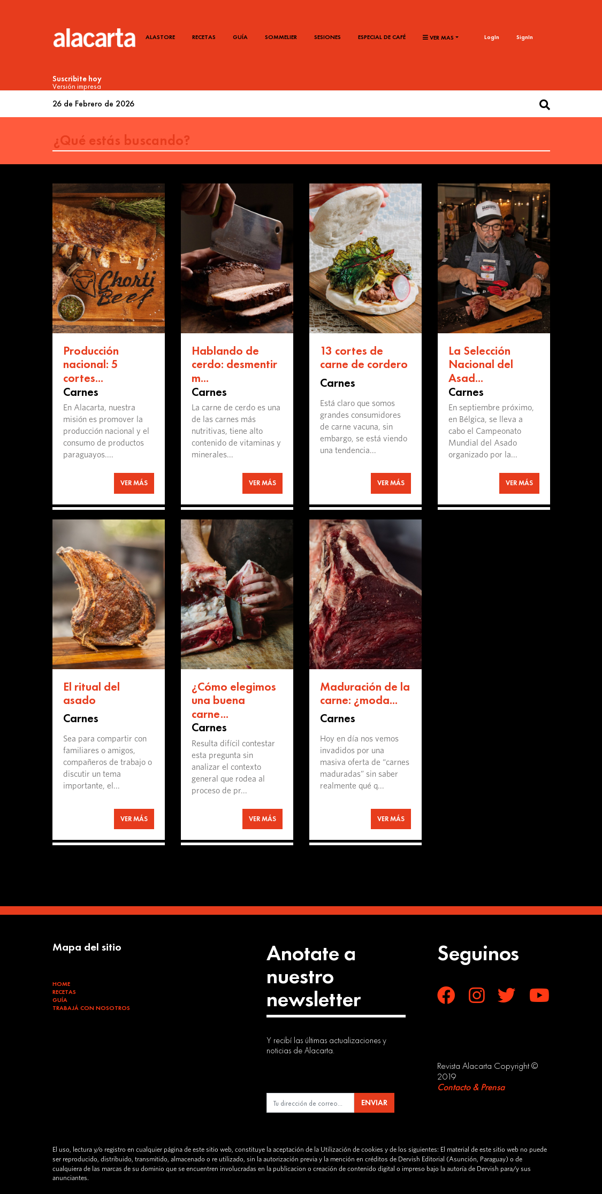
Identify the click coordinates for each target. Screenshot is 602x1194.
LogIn (491, 37)
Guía (240, 37)
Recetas (204, 37)
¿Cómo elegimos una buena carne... (234, 700)
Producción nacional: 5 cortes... (91, 364)
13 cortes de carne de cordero (364, 357)
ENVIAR (374, 1102)
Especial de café (382, 37)
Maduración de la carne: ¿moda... (365, 693)
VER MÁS (134, 482)
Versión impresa (76, 86)
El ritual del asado (91, 693)
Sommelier (281, 37)
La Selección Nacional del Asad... (480, 364)
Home (61, 984)
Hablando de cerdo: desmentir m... (234, 364)
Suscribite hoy (77, 78)
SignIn (524, 37)
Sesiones (327, 37)
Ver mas (438, 37)
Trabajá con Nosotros (91, 1008)
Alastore (160, 37)
